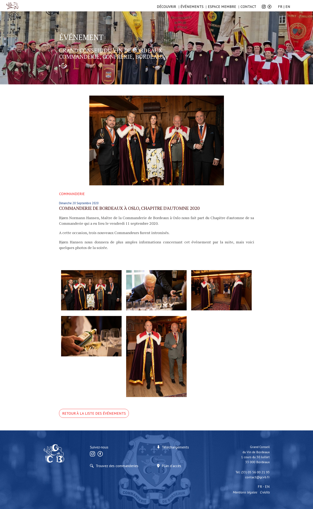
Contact (248, 6)
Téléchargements (175, 447)
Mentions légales (245, 492)
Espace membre (222, 6)
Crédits (265, 492)
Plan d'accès (171, 465)
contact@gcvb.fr (257, 477)
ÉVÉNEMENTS (191, 6)
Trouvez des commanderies (117, 465)
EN (287, 6)
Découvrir (166, 6)
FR (280, 6)
